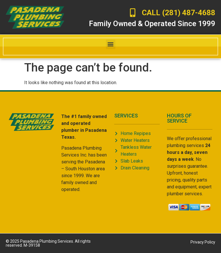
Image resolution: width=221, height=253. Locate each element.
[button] (110, 44)
